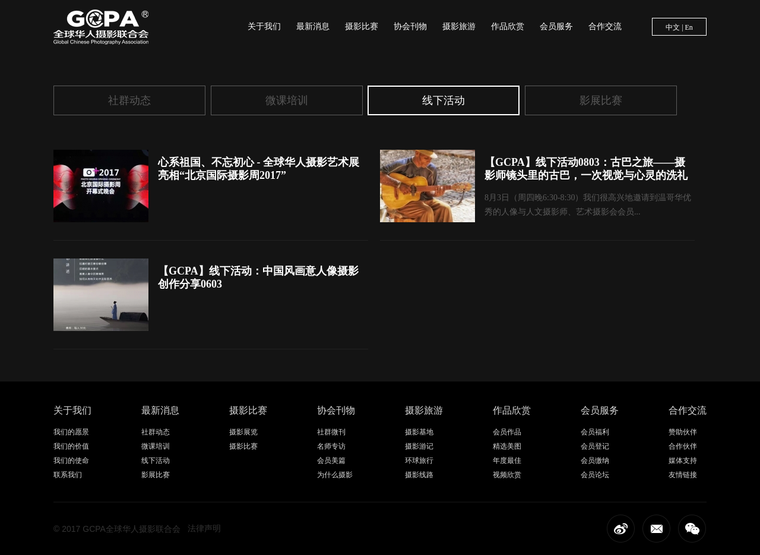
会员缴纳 (595, 460)
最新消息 (313, 26)
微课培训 (286, 100)
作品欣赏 (507, 26)
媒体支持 (683, 460)
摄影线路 (419, 475)
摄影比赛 (361, 26)
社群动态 (129, 100)
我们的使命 (71, 460)
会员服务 (556, 26)
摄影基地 (419, 432)
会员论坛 (595, 475)
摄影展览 (243, 432)
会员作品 (507, 432)
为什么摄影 (335, 475)
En (689, 27)
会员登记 (595, 446)
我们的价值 (71, 446)
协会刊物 (410, 26)
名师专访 (331, 446)
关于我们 (264, 26)
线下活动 (443, 100)
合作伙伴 (683, 446)
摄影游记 (419, 446)
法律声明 (204, 528)
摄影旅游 (459, 26)
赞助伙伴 (683, 432)
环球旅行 (419, 460)
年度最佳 (507, 460)
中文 (673, 27)
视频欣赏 (507, 475)
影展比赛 (601, 100)
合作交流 (605, 26)
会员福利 (595, 432)
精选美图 (507, 446)
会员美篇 (331, 460)
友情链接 (683, 475)
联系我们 (67, 475)
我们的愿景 (71, 432)
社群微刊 (331, 432)
